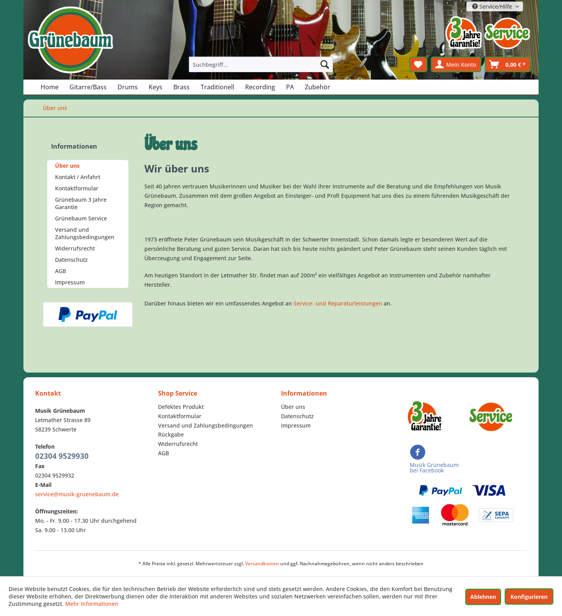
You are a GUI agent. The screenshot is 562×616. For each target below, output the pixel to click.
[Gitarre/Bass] (88, 87)
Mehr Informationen (91, 603)
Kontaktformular (76, 188)
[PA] (290, 87)
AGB (60, 271)
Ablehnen (483, 596)
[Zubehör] (317, 87)
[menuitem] (261, 64)
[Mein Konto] (456, 64)
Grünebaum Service (81, 218)
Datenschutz (71, 259)
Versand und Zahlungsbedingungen (84, 233)
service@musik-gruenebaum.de (77, 494)
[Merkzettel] (418, 64)
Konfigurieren (529, 596)
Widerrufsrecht (75, 248)
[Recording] (260, 87)
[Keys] (155, 87)
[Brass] (181, 87)
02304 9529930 (62, 456)
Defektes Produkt (181, 406)
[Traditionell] (217, 87)
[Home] (49, 87)
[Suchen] (325, 64)
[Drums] (127, 87)
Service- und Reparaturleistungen (337, 303)
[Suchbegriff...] (261, 64)
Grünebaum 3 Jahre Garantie (81, 203)
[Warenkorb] (508, 64)
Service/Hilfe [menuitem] (493, 6)
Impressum (70, 282)
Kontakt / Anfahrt (77, 177)
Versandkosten (262, 563)
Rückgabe (171, 434)
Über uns (67, 165)
